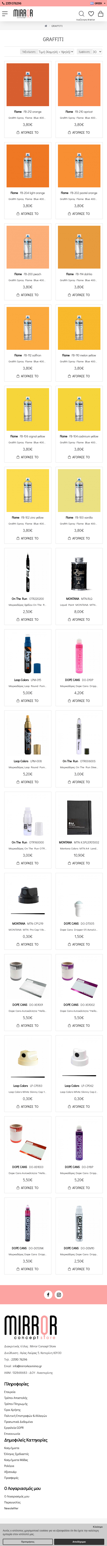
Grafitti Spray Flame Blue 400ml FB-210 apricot (79, 117)
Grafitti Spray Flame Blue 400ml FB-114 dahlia (79, 280)
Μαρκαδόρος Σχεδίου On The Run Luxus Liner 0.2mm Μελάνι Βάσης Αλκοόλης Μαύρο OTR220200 (28, 604)
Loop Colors (21, 680)
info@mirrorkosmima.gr (27, 1366)
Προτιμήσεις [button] (27, 1541)
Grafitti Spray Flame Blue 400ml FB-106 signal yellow (28, 442)
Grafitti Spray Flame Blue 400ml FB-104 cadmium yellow (79, 442)
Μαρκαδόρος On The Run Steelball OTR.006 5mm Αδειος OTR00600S (79, 767)
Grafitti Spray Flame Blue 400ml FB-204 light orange (28, 199)
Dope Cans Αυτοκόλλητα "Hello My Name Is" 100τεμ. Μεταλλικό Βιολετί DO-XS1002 (79, 1010)
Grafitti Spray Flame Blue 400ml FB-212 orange (28, 117)
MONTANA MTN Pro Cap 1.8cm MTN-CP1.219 (28, 929)
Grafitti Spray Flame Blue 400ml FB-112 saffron (28, 361)
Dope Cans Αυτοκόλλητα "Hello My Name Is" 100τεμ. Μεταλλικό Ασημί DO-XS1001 (28, 1010)
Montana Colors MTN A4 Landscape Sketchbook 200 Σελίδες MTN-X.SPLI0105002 (79, 848)
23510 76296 (19, 1359)
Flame (18, 112)
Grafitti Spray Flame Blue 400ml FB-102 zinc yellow (28, 523)
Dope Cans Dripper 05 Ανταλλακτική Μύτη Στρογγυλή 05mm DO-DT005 (79, 929)
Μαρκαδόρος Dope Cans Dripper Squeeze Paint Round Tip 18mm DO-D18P (79, 1173)
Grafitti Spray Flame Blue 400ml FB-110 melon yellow (79, 361)
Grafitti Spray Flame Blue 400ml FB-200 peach (28, 280)
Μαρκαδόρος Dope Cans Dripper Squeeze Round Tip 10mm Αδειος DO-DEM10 (79, 1254)
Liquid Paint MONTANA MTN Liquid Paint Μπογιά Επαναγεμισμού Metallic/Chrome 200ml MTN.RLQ (79, 604)
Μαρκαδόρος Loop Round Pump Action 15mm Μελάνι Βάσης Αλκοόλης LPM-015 (28, 686)
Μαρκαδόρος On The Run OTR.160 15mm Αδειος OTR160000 (28, 848)
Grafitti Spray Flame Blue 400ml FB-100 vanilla (79, 523)
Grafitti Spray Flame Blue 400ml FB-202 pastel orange (79, 199)
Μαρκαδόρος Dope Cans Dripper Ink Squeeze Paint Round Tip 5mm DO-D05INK (28, 1254)
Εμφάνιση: (84, 51)
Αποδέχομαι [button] (79, 1541)
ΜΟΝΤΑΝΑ (72, 599)
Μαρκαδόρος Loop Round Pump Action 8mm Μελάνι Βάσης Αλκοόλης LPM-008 (28, 767)
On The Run (19, 599)
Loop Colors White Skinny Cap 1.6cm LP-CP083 (28, 1091)
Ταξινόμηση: (29, 51)
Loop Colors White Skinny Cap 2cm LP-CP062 (79, 1091)
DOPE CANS (72, 680)
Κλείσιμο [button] (98, 1527)
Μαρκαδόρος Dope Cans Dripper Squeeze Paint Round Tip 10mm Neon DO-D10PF (79, 686)
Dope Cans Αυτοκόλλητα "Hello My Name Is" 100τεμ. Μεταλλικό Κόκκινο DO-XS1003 (28, 1173)
